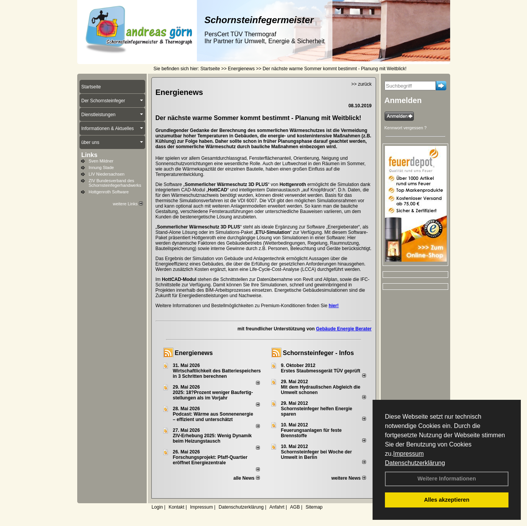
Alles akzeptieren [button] (446, 500)
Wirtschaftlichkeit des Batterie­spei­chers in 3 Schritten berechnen (217, 373)
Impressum (408, 453)
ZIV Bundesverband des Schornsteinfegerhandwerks (115, 183)
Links (89, 155)
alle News (246, 478)
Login (157, 507)
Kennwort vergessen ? (406, 127)
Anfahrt (277, 507)
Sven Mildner (101, 161)
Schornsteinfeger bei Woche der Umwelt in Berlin (316, 454)
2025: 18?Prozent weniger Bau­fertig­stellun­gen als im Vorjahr (213, 395)
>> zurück (361, 84)
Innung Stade (101, 167)
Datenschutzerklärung (415, 463)
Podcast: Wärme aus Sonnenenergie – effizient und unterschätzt (213, 416)
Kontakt (177, 507)
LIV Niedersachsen (107, 174)
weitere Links (127, 203)
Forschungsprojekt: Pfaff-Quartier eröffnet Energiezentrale (210, 460)
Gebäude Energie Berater (343, 328)
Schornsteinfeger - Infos (318, 353)
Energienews (194, 353)
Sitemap (313, 507)
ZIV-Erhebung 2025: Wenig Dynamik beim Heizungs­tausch (212, 438)
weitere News (348, 478)
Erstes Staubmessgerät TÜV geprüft (320, 371)
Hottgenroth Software (109, 191)
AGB (295, 507)
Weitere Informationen (446, 478)
